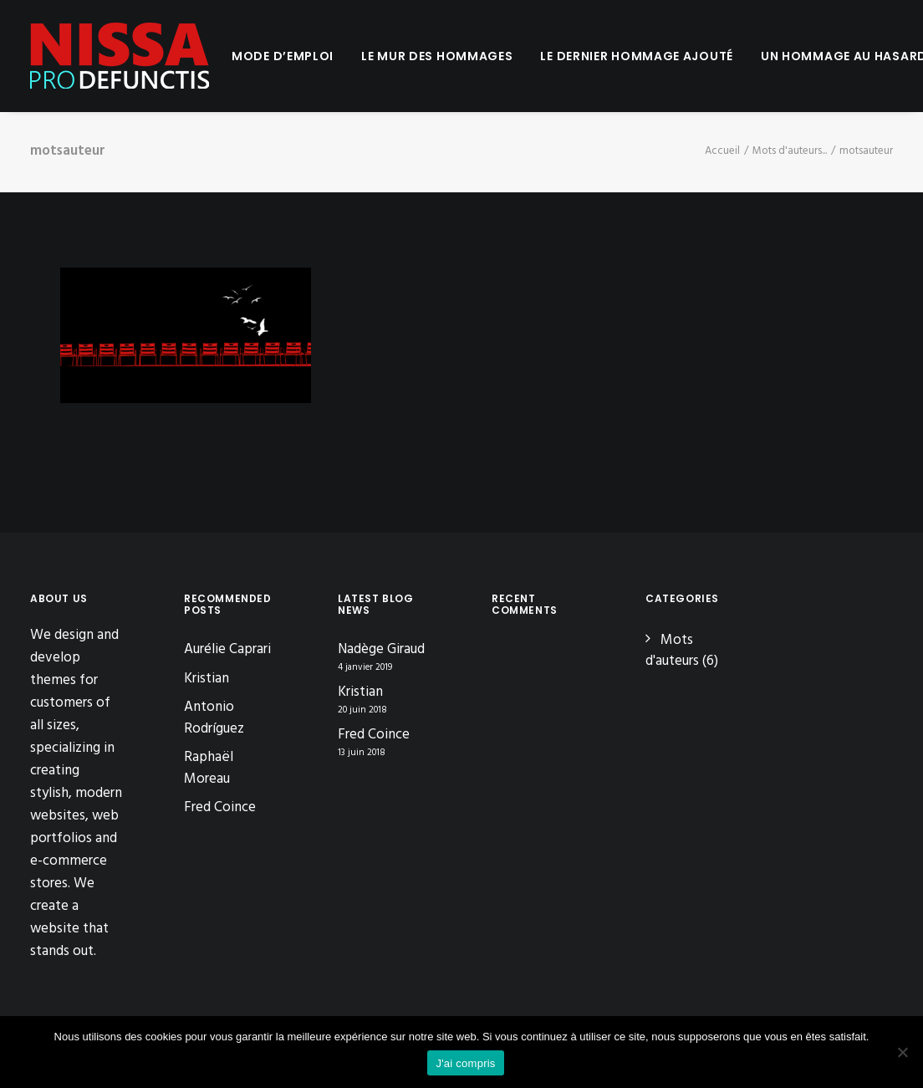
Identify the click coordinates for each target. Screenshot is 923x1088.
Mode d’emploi (283, 56)
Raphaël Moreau (208, 768)
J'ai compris (465, 1063)
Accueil (722, 151)
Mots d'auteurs (672, 651)
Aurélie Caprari (227, 649)
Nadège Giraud (381, 650)
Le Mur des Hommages (436, 56)
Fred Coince (220, 807)
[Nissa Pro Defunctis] (119, 56)
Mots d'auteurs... (789, 151)
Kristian (206, 678)
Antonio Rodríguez (214, 718)
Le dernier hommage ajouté (636, 56)
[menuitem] (282, 56)
